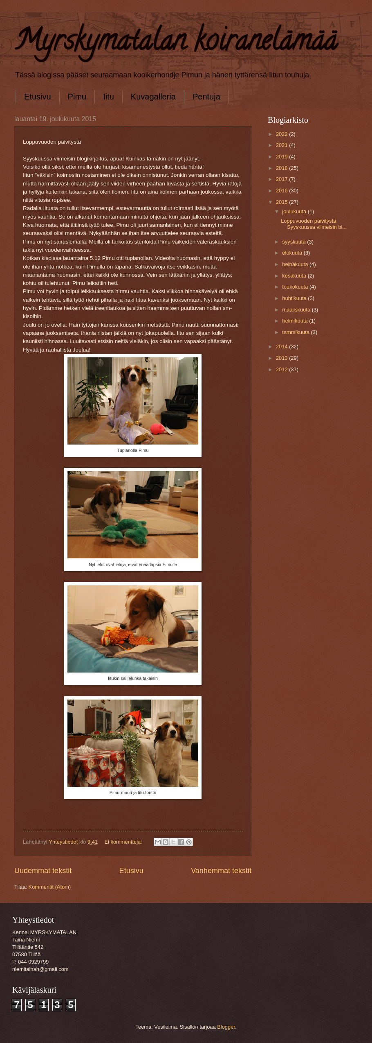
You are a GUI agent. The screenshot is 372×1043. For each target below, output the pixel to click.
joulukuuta (294, 211)
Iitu (108, 96)
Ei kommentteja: (123, 842)
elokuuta (292, 253)
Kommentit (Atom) (50, 887)
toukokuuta (295, 287)
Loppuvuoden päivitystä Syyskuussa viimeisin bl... (314, 224)
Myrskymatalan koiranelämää (175, 43)
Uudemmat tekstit (43, 871)
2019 (282, 157)
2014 (282, 346)
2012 (282, 369)
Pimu (77, 96)
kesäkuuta (294, 276)
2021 (282, 145)
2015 (282, 202)
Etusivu (37, 96)
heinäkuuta (295, 264)
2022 (282, 134)
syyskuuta (294, 242)
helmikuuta (295, 321)
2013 (282, 358)
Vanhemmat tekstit (221, 871)
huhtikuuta (295, 298)
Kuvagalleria (153, 96)
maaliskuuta (296, 310)
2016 (282, 190)
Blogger (226, 1027)
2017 (282, 179)
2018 (282, 168)
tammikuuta (296, 332)
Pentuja (206, 96)
